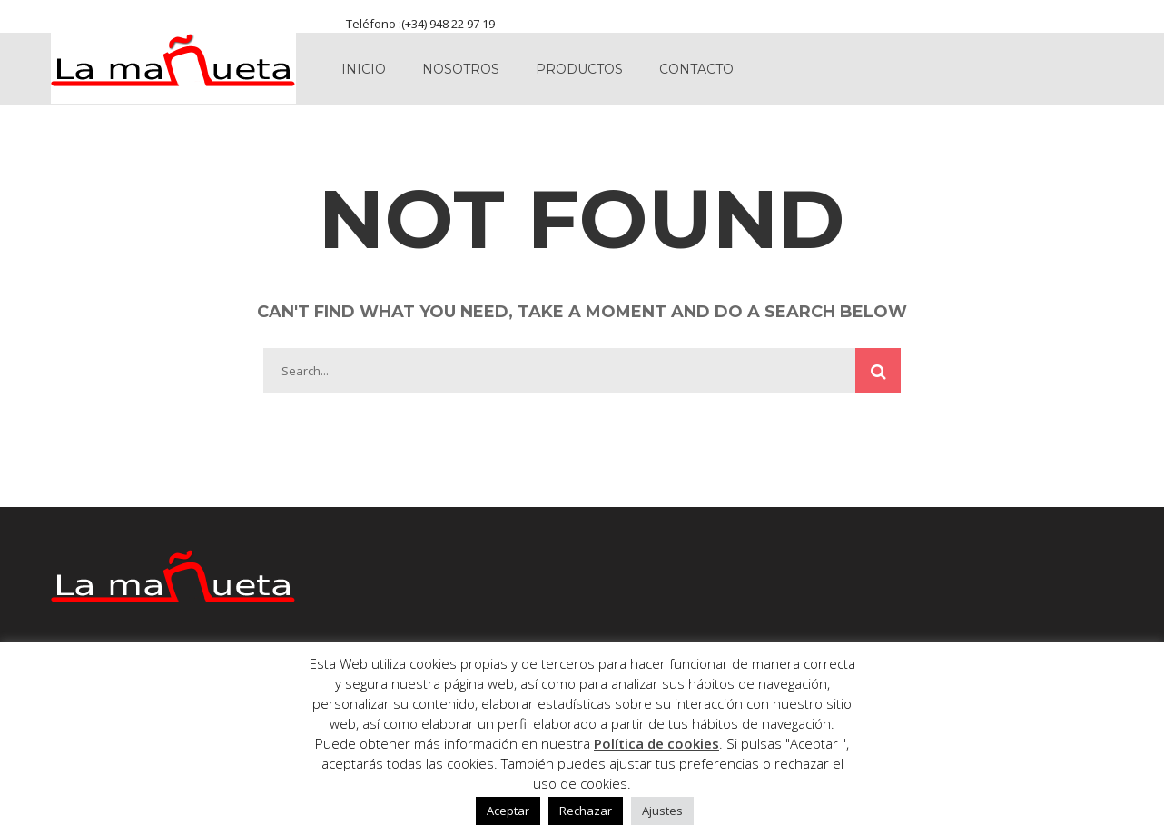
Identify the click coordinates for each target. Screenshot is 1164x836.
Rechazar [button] (585, 810)
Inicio (363, 69)
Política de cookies (656, 743)
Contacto (696, 69)
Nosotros (460, 69)
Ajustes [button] (662, 810)
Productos (579, 69)
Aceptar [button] (508, 810)
